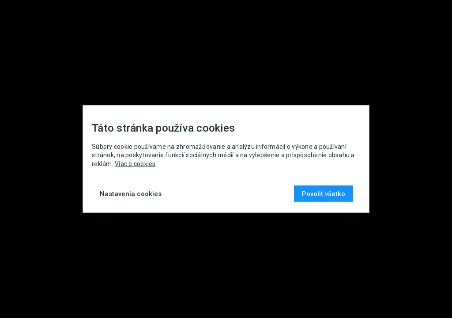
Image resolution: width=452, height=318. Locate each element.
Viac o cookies (135, 163)
